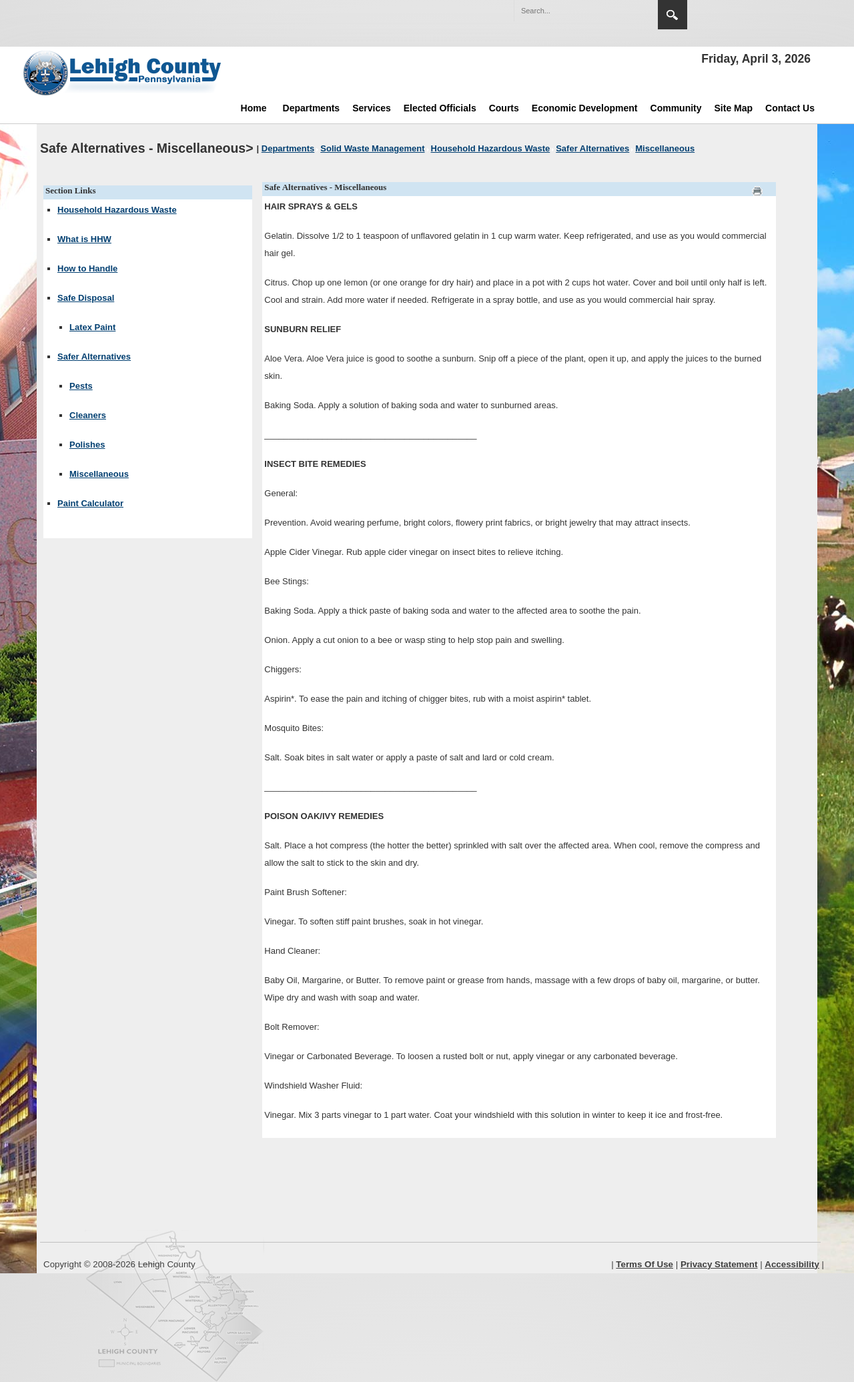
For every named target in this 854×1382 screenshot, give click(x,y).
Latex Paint (92, 327)
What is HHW (84, 239)
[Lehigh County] (123, 72)
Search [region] (672, 14)
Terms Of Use (644, 1264)
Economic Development (585, 108)
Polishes (87, 445)
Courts (504, 108)
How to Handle (87, 268)
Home (254, 108)
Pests (81, 386)
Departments (311, 108)
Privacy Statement (719, 1264)
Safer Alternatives (94, 357)
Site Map (734, 108)
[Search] (572, 10)
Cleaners (87, 415)
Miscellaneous (99, 474)
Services (371, 108)
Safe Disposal (85, 298)
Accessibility (792, 1264)
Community (676, 108)
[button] (619, 10)
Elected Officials (440, 108)
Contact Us (790, 108)
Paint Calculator (90, 503)
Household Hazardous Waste (117, 210)
